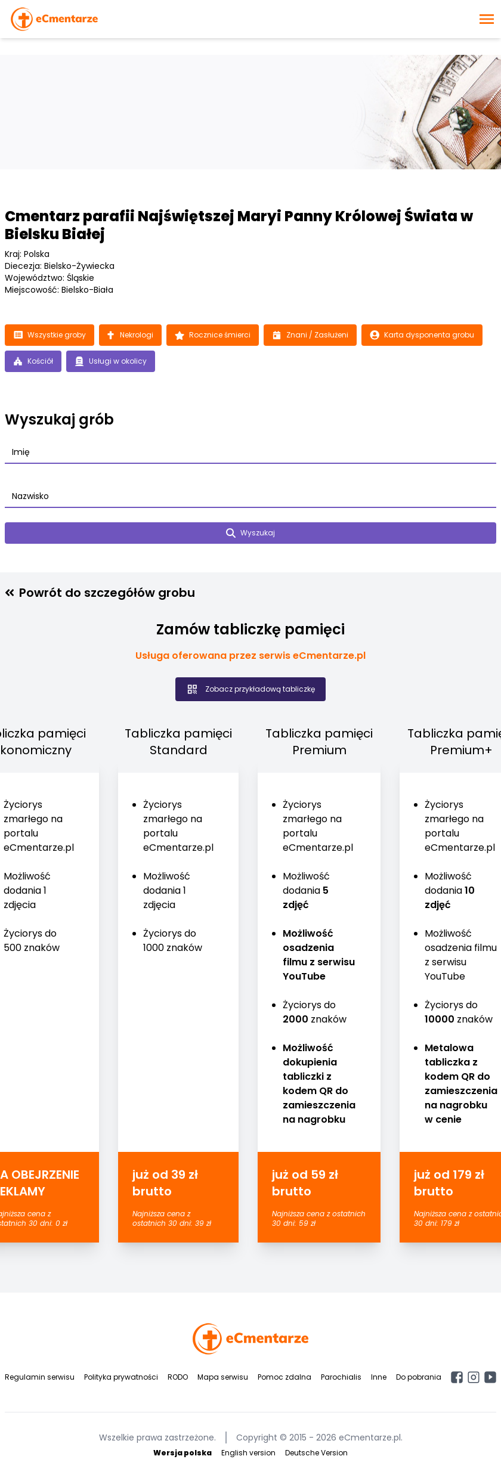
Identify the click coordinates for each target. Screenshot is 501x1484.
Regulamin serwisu (40, 1377)
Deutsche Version (316, 1453)
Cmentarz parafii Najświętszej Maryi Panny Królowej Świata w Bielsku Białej (239, 225)
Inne (378, 1377)
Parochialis (341, 1377)
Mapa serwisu (222, 1377)
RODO (178, 1377)
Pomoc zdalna (284, 1377)
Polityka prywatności (121, 1377)
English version (248, 1453)
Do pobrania (418, 1377)
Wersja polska (182, 1453)
